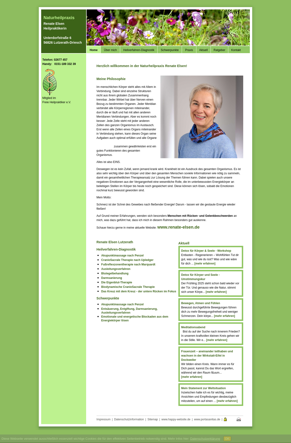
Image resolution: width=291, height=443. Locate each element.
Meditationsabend (193, 327)
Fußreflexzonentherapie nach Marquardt (128, 264)
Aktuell (203, 50)
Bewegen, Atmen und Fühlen (200, 303)
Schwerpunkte (170, 50)
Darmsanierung (111, 278)
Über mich (110, 50)
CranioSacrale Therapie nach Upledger (127, 260)
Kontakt (236, 50)
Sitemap (152, 419)
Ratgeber (219, 50)
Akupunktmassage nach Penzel (122, 255)
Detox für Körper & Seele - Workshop (206, 250)
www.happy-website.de (175, 419)
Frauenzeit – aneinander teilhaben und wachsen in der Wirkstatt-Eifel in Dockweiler (207, 356)
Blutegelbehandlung (114, 273)
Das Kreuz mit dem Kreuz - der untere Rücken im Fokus (138, 291)
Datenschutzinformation (129, 419)
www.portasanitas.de (207, 419)
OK (227, 438)
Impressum (103, 419)
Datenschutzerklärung (205, 438)
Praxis (189, 50)
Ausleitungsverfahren (115, 269)
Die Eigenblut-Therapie (116, 282)
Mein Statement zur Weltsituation (203, 388)
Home (93, 50)
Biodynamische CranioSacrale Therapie (128, 287)
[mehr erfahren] (205, 263)
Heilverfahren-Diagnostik (138, 50)
